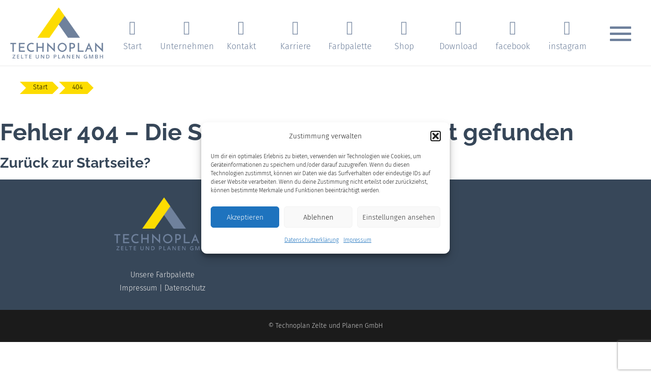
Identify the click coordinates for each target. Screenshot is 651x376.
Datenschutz (185, 287)
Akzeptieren (245, 217)
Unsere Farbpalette (162, 274)
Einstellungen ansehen (398, 217)
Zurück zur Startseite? (75, 162)
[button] (435, 136)
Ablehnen (318, 217)
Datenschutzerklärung (311, 240)
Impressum (357, 240)
